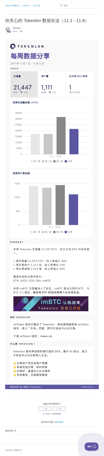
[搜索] (78, 5)
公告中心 (26, 6)
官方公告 (36, 6)
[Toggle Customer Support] (92, 446)
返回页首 (10, 431)
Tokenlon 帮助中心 (12, 6)
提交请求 (59, 422)
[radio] (45, 409)
